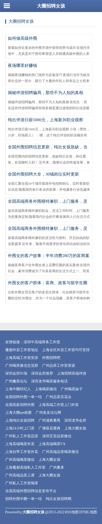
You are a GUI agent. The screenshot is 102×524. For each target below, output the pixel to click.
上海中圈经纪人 (18, 389)
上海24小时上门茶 (20, 428)
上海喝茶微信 (46, 389)
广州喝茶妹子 (72, 389)
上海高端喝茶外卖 (20, 444)
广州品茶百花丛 (58, 397)
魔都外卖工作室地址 (21, 350)
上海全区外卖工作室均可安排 (66, 350)
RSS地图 (72, 512)
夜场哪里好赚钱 (22, 65)
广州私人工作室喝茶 (21, 483)
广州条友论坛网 (48, 413)
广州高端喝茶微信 (20, 460)
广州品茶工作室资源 (58, 366)
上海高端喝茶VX (52, 444)
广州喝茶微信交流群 (21, 366)
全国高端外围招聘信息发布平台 (30, 491)
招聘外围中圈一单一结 (23, 499)
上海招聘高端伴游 (71, 373)
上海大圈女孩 (75, 428)
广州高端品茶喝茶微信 (60, 452)
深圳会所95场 (16, 373)
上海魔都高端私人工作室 (25, 467)
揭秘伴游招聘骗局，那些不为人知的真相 (45, 92)
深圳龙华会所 (75, 420)
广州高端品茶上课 (20, 475)
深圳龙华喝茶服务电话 (49, 381)
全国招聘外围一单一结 (23, 397)
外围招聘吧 (51, 358)
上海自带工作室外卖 (21, 452)
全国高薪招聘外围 (20, 405)
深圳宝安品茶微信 (56, 436)
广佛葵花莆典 (49, 428)
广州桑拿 (56, 467)
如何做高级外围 (22, 38)
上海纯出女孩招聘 (20, 420)
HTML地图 (88, 512)
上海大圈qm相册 (18, 413)
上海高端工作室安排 (21, 358)
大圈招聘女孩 (51, 6)
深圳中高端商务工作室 (42, 342)
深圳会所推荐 (42, 373)
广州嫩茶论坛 (16, 381)
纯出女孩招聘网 (58, 499)
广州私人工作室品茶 (21, 436)
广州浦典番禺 (49, 420)
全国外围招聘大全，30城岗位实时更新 (43, 174)
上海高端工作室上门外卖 (58, 405)
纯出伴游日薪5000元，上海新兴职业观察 (45, 120)
